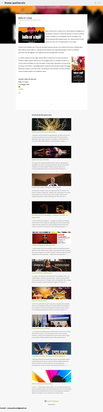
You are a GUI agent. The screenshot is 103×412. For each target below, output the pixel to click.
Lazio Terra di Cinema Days (39, 300)
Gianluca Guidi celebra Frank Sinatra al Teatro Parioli (46, 187)
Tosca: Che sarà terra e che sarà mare (42, 273)
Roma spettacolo (15, 2)
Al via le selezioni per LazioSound (41, 328)
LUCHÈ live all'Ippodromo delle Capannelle (43, 245)
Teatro (21, 89)
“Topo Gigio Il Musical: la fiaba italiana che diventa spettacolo (48, 356)
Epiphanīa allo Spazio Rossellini (40, 159)
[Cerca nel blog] (93, 3)
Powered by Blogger (51, 401)
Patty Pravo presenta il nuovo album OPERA (43, 132)
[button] (19, 23)
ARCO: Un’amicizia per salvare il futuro (42, 383)
